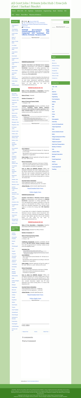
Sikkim (13, 302)
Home (14, 11)
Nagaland (14, 292)
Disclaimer (54, 70)
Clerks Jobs (15, 119)
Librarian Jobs (15, 202)
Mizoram (14, 289)
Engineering (47, 11)
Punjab (13, 297)
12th (27, 22)
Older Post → (46, 331)
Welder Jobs (15, 179)
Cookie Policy (55, 68)
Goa (13, 248)
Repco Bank (15, 70)
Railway (60, 11)
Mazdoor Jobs (15, 184)
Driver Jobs (14, 106)
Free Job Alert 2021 (34, 21)
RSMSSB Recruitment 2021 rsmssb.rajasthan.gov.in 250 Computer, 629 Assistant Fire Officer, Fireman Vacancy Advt (35, 32)
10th (24, 22)
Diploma (30, 11)
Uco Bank (14, 45)
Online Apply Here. (35, 192)
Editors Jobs (15, 140)
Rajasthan (14, 299)
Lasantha (36, 396)
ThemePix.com (21, 396)
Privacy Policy (55, 73)
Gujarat (13, 251)
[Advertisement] (66, 40)
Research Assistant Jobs (14, 158)
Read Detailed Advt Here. (35, 188)
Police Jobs (14, 212)
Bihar (13, 243)
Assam (13, 241)
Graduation (38, 11)
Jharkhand (14, 264)
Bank (54, 11)
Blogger (61, 395)
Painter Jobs (15, 182)
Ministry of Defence (35, 14)
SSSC (26, 25)
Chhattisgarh (15, 246)
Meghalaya (14, 287)
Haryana (14, 253)
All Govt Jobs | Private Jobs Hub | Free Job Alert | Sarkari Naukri (39, 5)
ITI (25, 11)
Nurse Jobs (14, 113)
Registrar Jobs (15, 124)
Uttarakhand (15, 312)
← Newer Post (24, 331)
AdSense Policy (55, 65)
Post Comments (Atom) (33, 381)
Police (17, 14)
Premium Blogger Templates (45, 396)
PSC (13, 14)
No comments (26, 27)
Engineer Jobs (15, 100)
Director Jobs (15, 131)
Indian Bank (14, 81)
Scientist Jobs (15, 97)
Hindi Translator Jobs (14, 198)
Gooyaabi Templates (62, 396)
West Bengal (15, 314)
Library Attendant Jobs (14, 144)
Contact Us (54, 78)
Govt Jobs (36, 22)
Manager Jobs (15, 122)
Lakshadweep (15, 326)
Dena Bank (14, 56)
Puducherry (14, 321)
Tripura (13, 307)
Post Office (24, 14)
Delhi (13, 278)
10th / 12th (20, 11)
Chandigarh (14, 323)
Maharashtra (15, 275)
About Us (54, 63)
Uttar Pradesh (15, 309)
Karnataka (14, 266)
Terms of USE (55, 75)
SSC (65, 11)
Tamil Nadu (14, 304)
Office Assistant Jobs (14, 171)
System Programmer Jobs (15, 188)
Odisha (13, 294)
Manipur (14, 284)
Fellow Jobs (15, 133)
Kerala (13, 269)
